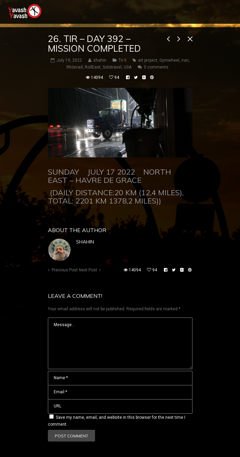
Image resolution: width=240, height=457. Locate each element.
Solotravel (112, 67)
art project (147, 60)
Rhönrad (74, 67)
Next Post (88, 270)
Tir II (122, 60)
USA (128, 67)
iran (185, 60)
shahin (85, 242)
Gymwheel (169, 60)
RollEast (93, 67)
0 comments (156, 67)
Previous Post (65, 270)
